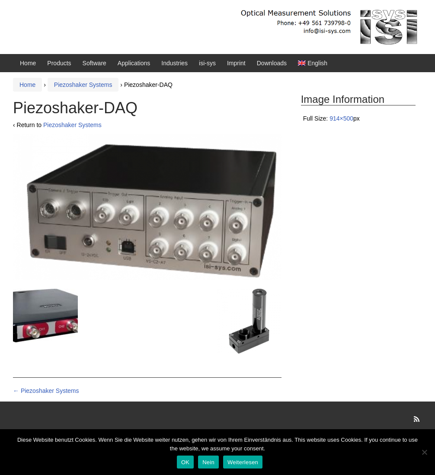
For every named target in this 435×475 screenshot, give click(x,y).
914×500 (341, 118)
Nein (208, 462)
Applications (134, 63)
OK (185, 462)
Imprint (236, 63)
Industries (174, 63)
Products (59, 63)
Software (94, 63)
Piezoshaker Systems (83, 84)
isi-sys (207, 63)
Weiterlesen (242, 462)
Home (28, 63)
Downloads (272, 63)
